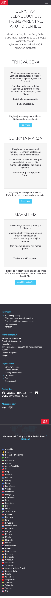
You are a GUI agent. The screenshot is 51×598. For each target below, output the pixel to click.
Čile (5, 469)
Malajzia (7, 531)
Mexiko (6, 537)
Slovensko (8, 563)
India (5, 500)
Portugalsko (9, 551)
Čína (5, 472)
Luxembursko (9, 526)
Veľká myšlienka (10, 367)
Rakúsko (7, 554)
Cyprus (6, 463)
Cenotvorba (8, 375)
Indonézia (8, 503)
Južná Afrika (9, 511)
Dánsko (7, 475)
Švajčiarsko (8, 580)
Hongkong (8, 494)
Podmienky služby (11, 315)
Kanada (7, 514)
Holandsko (8, 492)
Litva (5, 520)
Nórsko (6, 543)
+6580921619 (15, 338)
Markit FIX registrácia (25, 282)
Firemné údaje (9, 324)
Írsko (6, 506)
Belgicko (7, 452)
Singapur (7, 560)
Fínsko (6, 483)
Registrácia (25, 125)
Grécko (6, 489)
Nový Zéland (9, 546)
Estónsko (7, 477)
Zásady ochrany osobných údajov (17, 318)
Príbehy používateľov (12, 373)
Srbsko (6, 574)
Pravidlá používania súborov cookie (18, 321)
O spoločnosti (9, 381)
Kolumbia (7, 517)
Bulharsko (8, 460)
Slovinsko (7, 565)
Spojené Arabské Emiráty (14, 568)
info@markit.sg (14, 341)
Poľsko (6, 548)
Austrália (7, 449)
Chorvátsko (8, 497)
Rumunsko (8, 557)
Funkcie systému (10, 370)
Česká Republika (10, 466)
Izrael (6, 509)
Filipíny (6, 480)
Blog (5, 378)
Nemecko (7, 540)
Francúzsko (8, 486)
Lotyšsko (7, 523)
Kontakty (7, 327)
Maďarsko (8, 529)
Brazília (7, 458)
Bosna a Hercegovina (12, 455)
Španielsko (8, 577)
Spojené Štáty (9, 571)
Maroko (7, 534)
